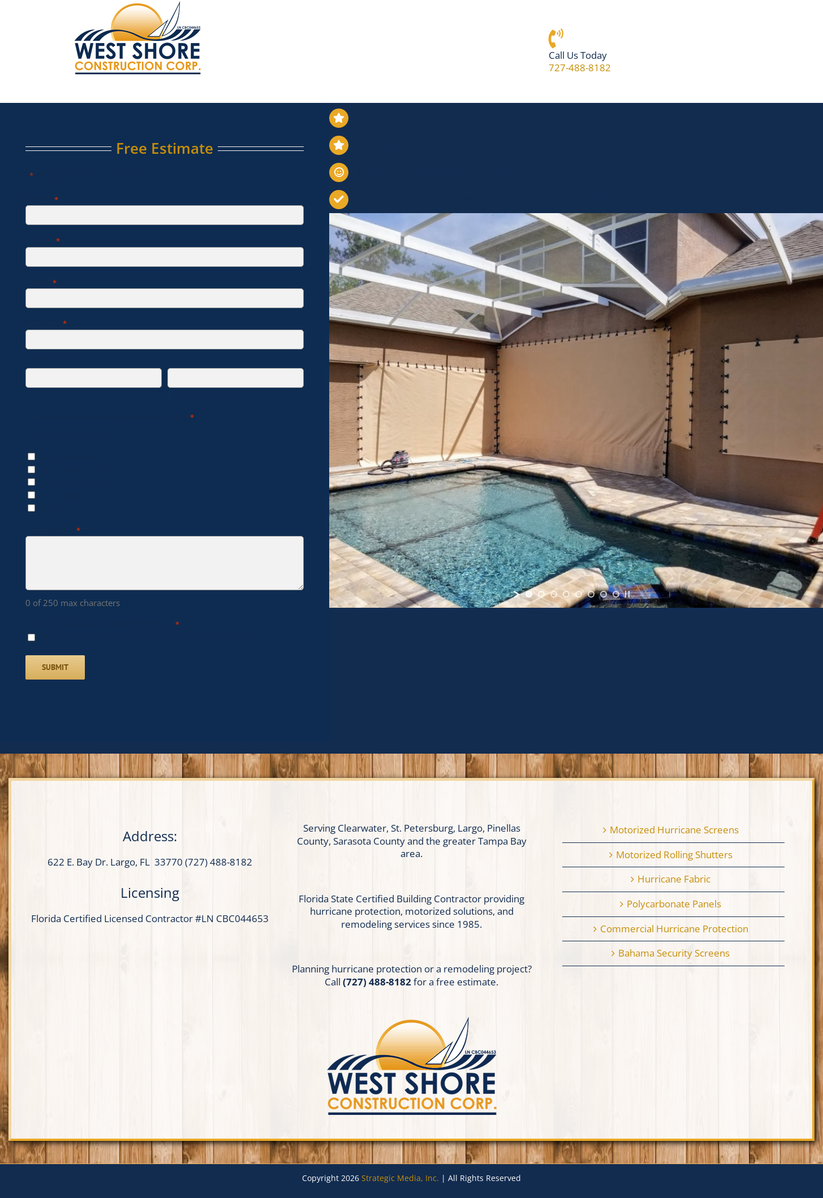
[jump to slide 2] (541, 594)
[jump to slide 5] (578, 594)
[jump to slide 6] (591, 594)
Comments (52, 530)
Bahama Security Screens (674, 953)
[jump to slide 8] (616, 594)
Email (41, 282)
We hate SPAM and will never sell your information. (150, 636)
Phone (42, 240)
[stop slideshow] (627, 594)
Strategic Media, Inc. (401, 1178)
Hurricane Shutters (75, 470)
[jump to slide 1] (528, 594)
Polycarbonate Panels (674, 904)
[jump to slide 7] (603, 594)
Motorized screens (74, 483)
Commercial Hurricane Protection (674, 929)
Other (50, 508)
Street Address (53, 357)
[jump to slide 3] (553, 594)
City (32, 395)
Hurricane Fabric (71, 457)
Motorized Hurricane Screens (674, 830)
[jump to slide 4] (566, 594)
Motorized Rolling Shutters (674, 855)
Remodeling (62, 495)
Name (41, 199)
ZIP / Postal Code (200, 395)
